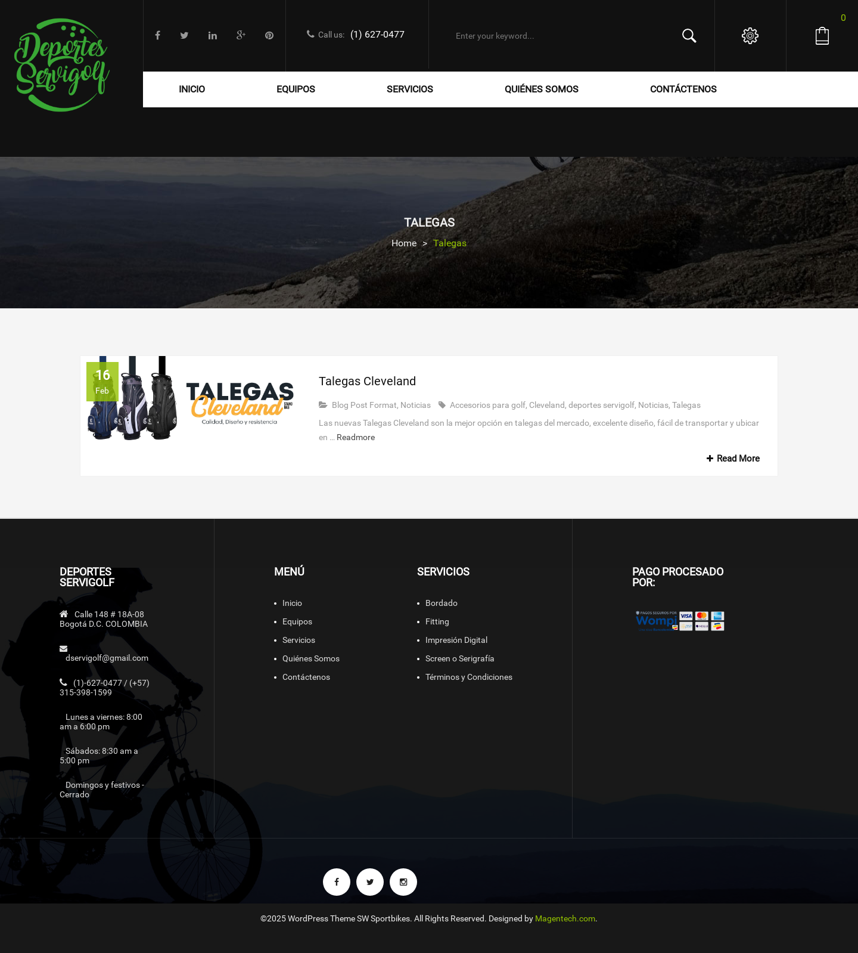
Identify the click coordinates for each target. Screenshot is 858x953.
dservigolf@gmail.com (107, 658)
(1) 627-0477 (377, 34)
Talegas (686, 405)
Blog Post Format (364, 405)
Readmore (356, 437)
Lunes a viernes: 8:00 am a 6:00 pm (101, 721)
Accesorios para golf (488, 405)
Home (403, 243)
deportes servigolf (601, 405)
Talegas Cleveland (367, 381)
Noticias (415, 405)
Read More (731, 458)
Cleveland (547, 405)
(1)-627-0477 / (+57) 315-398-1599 (105, 687)
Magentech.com (565, 918)
